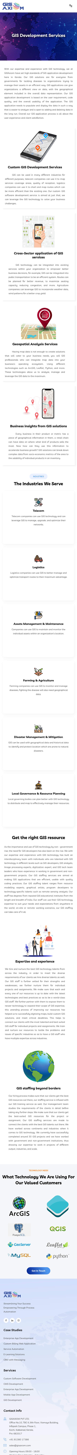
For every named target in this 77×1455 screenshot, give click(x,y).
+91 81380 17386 (19, 1439)
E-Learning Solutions (14, 1354)
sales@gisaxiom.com (20, 1445)
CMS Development (13, 1383)
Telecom (38, 510)
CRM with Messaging (14, 1359)
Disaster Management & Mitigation (38, 737)
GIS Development (13, 1400)
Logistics (38, 567)
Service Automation (14, 1349)
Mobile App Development (17, 1394)
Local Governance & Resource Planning (38, 793)
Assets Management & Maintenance (38, 624)
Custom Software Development (20, 1378)
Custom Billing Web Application (20, 1343)
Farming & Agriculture (38, 680)
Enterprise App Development (18, 1338)
